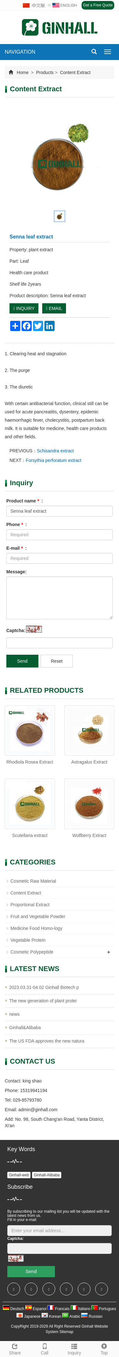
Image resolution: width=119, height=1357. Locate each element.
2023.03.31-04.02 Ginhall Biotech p (44, 987)
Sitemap (66, 1332)
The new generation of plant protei (42, 1000)
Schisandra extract (55, 450)
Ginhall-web (19, 1175)
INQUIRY (24, 308)
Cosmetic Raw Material (33, 881)
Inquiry (74, 1348)
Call (45, 1348)
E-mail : (16, 548)
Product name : (24, 500)
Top (104, 1348)
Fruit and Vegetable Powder (37, 916)
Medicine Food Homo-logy (36, 928)
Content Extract (74, 72)
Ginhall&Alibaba (25, 1027)
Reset (57, 661)
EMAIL (54, 308)
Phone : (16, 524)
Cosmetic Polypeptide (31, 951)
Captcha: (15, 630)
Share (15, 1348)
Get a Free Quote (98, 5)
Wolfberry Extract (89, 835)
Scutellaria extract (29, 835)
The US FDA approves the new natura (46, 1041)
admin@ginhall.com (37, 1109)
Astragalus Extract (89, 762)
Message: (16, 571)
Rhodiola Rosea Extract (29, 762)
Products (45, 72)
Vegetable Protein (28, 940)
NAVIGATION (20, 52)
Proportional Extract (30, 904)
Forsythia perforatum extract (53, 460)
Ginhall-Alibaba (46, 1175)
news (14, 1014)
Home (23, 72)
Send (22, 661)
